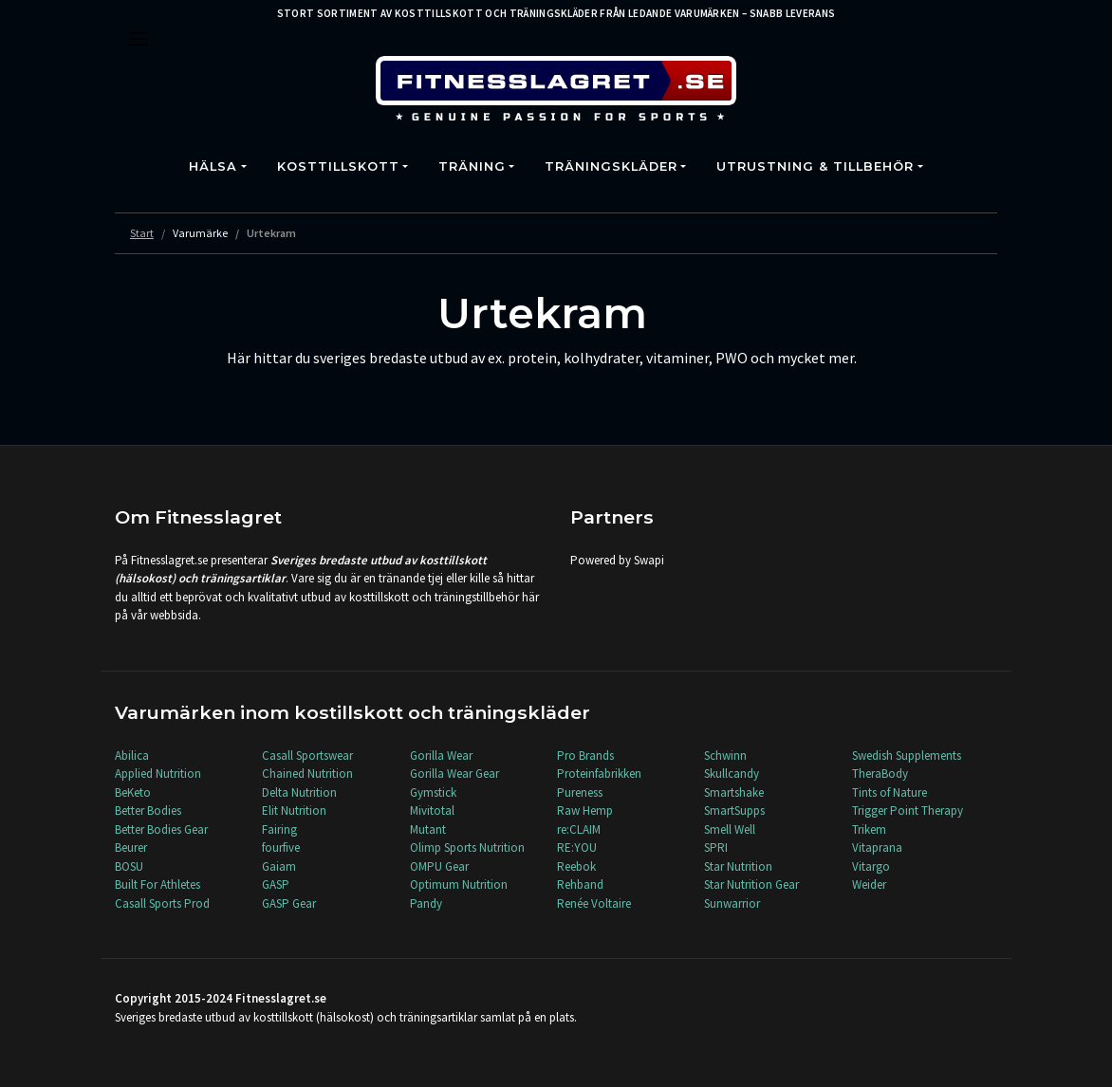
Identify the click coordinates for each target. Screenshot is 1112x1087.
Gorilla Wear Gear (454, 773)
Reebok (576, 866)
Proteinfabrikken (599, 773)
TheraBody (880, 773)
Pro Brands (585, 755)
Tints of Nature (889, 792)
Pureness (579, 792)
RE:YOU (577, 847)
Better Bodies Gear (161, 829)
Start (142, 233)
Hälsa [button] (213, 166)
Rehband (580, 884)
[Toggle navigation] (138, 39)
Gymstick (433, 792)
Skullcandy (731, 773)
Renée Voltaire (594, 903)
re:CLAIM (579, 829)
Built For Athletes (157, 884)
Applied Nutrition (158, 773)
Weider (869, 884)
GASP (275, 884)
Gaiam (279, 866)
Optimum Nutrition (459, 884)
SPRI (716, 847)
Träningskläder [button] (611, 166)
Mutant (428, 829)
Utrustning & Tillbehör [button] (815, 166)
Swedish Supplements (906, 755)
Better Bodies (148, 810)
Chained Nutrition (307, 773)
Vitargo (871, 866)
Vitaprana (877, 847)
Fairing (279, 829)
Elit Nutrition (294, 810)
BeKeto (133, 792)
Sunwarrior (732, 903)
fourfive (281, 847)
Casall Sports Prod (162, 903)
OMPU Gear (439, 866)
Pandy (426, 903)
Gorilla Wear (441, 755)
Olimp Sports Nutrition (467, 847)
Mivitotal (432, 810)
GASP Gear (289, 903)
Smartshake (734, 792)
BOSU (129, 866)
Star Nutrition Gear (751, 884)
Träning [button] (472, 166)
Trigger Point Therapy (907, 810)
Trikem (869, 829)
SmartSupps (734, 810)
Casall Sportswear (307, 755)
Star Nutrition (738, 866)
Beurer (131, 847)
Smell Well (729, 829)
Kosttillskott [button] (338, 166)
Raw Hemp (585, 810)
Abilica (132, 755)
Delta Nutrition (299, 792)
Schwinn (725, 755)
